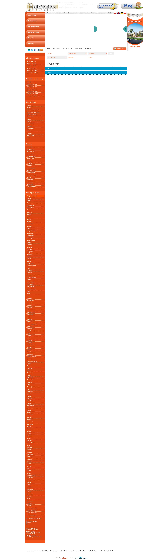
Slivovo (29, 426)
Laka (28, 333)
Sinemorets (30, 422)
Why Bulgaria (56, 48)
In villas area (30, 158)
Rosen (29, 410)
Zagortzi (29, 496)
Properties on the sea (62, 12)
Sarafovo (29, 419)
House (29, 105)
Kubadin (29, 331)
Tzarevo (29, 461)
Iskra (28, 291)
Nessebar (29, 359)
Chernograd (30, 238)
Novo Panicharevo (32, 361)
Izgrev (28, 293)
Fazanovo (29, 270)
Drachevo (29, 249)
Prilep (28, 389)
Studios (29, 107)
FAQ (92, 12)
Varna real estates (32, 512)
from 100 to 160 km (32, 73)
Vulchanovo (30, 489)
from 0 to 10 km (31, 61)
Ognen (29, 363)
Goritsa (29, 279)
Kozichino (29, 319)
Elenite (29, 261)
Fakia (28, 268)
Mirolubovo (30, 352)
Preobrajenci (30, 387)
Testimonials (88, 48)
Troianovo (29, 457)
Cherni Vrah (30, 233)
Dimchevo (29, 247)
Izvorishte (29, 298)
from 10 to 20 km (31, 63)
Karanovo (29, 305)
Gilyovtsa (29, 275)
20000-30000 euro (32, 86)
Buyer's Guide (78, 48)
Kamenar (29, 303)
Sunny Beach (30, 443)
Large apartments (32, 114)
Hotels (29, 131)
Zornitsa (29, 505)
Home (48, 48)
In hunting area (31, 151)
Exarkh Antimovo (31, 265)
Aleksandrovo (30, 205)
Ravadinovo (30, 401)
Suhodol (29, 440)
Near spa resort (31, 156)
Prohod (29, 396)
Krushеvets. (30, 328)
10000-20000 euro (32, 84)
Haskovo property (32, 508)
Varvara (29, 463)
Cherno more (30, 235)
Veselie (29, 473)
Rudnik (29, 412)
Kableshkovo (30, 300)
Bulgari (29, 228)
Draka (28, 256)
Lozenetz (29, 342)
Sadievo (29, 417)
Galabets (29, 272)
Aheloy (29, 198)
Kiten (28, 310)
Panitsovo (29, 368)
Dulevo (29, 258)
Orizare (29, 366)
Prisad (29, 394)
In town (29, 177)
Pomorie (29, 382)
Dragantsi (29, 254)
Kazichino (29, 307)
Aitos (28, 203)
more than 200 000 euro (33, 96)
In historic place (31, 170)
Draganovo (30, 252)
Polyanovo (30, 380)
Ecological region (31, 186)
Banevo (29, 214)
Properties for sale (51, 12)
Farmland (29, 133)
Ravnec (29, 408)
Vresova (29, 487)
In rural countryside (32, 175)
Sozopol (29, 429)
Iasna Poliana (30, 286)
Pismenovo (30, 373)
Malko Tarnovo (31, 345)
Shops (29, 119)
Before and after (86, 12)
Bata (28, 217)
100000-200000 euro (32, 93)
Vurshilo (29, 491)
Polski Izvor (30, 377)
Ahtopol (29, 200)
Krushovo (29, 326)
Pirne (28, 370)
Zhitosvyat (30, 501)
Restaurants (30, 124)
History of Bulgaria (67, 48)
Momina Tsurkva (31, 356)
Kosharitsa (30, 314)
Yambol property (31, 515)
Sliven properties (31, 510)
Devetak (29, 245)
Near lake (29, 165)
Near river (29, 163)
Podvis (29, 375)
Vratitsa (29, 484)
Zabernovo (30, 494)
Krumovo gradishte (32, 324)
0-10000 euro (30, 82)
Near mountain (31, 172)
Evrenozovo (30, 263)
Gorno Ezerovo (31, 282)
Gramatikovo (30, 284)
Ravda (29, 403)
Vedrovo (29, 466)
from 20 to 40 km (31, 66)
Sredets (29, 431)
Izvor (28, 296)
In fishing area (31, 168)
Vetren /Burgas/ (31, 475)
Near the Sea (30, 149)
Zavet (28, 498)
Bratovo (29, 221)
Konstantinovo (31, 312)
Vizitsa (29, 482)
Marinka (29, 347)
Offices (29, 121)
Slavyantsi (30, 424)
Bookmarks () (121, 48)
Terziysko (29, 450)
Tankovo (29, 447)
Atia (28, 210)
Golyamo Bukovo (31, 277)
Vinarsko (29, 480)
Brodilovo (29, 226)
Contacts (110, 12)
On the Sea (30, 147)
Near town (30, 179)
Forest (29, 138)
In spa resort (30, 154)
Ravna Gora (30, 405)
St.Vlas (29, 433)
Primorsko (30, 391)
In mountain (30, 184)
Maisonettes (30, 117)
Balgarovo (30, 212)
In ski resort (30, 182)
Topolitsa (29, 452)
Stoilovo (29, 436)
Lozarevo (29, 340)
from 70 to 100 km (32, 70)
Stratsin (29, 438)
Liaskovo (29, 335)
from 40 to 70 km (31, 68)
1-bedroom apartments (33, 110)
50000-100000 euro (32, 91)
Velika (28, 468)
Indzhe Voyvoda (31, 289)
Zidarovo (29, 503)
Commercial (30, 128)
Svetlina (29, 445)
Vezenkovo (30, 477)
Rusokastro (30, 415)
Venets (29, 470)
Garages (29, 126)
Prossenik (29, 398)
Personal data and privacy (100, 12)
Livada (29, 338)
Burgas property (32, 196)
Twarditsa (29, 459)
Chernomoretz (31, 240)
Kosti (28, 317)
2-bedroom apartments (33, 112)
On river (29, 161)
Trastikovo (30, 454)
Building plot (30, 135)
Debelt (29, 242)
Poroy (28, 384)
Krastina (29, 321)
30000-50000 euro (32, 89)
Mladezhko (30, 354)
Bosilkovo (29, 219)
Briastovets (30, 224)
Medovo (29, 349)
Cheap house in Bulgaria (75, 12)
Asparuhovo (30, 207)
